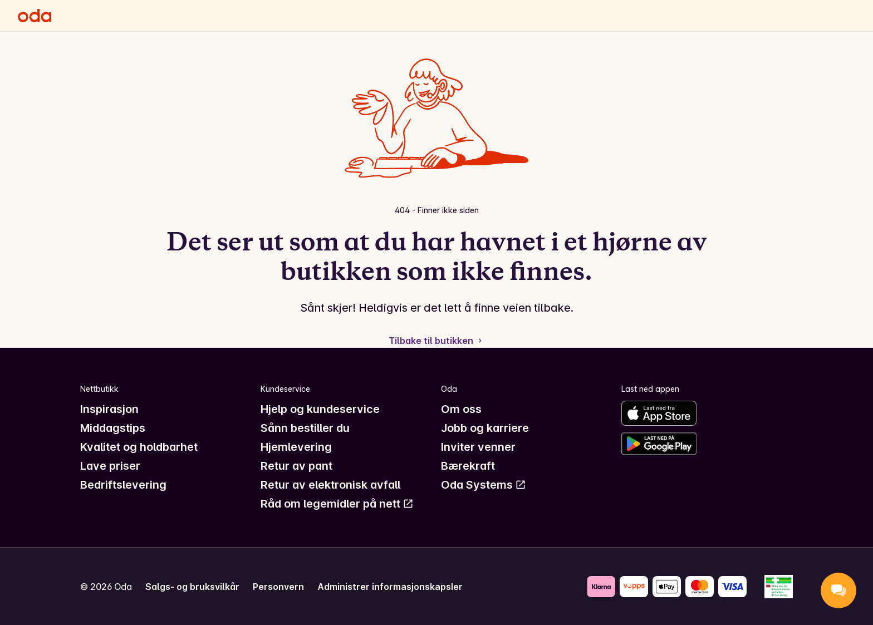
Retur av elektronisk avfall (330, 484)
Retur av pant (296, 466)
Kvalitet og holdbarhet (139, 447)
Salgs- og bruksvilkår (192, 586)
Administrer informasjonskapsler (390, 586)
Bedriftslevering (123, 484)
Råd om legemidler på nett (337, 503)
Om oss (461, 409)
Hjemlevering (296, 447)
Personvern (278, 586)
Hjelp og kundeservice (320, 409)
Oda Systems (483, 484)
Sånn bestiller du (305, 428)
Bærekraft (468, 466)
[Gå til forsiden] (34, 15)
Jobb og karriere (485, 428)
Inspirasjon (109, 409)
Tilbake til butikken (436, 340)
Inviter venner (478, 447)
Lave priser (110, 466)
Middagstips (112, 428)
